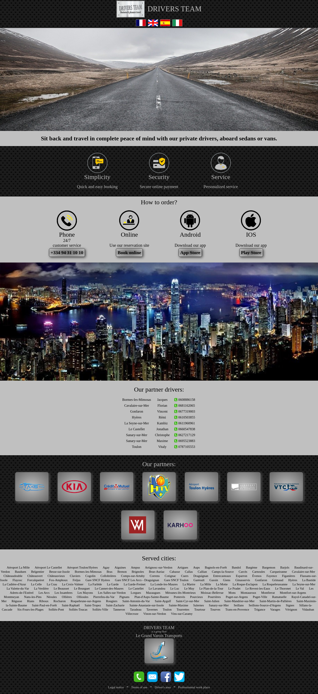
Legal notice (116, 687)
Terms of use (139, 687)
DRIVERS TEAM (175, 9)
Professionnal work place (194, 687)
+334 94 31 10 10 (67, 252)
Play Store (251, 252)
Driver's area (163, 687)
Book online (129, 252)
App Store (190, 252)
